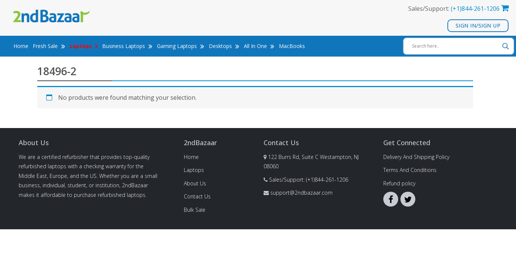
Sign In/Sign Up (478, 25)
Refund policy (399, 183)
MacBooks (292, 46)
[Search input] (455, 46)
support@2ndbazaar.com (301, 192)
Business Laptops (127, 46)
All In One (259, 46)
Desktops (224, 46)
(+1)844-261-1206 (475, 8)
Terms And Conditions (410, 169)
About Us (195, 183)
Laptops (194, 169)
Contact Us (197, 196)
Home (20, 46)
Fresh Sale (49, 46)
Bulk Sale (194, 209)
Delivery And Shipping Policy (416, 156)
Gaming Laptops (180, 46)
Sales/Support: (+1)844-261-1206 (308, 179)
